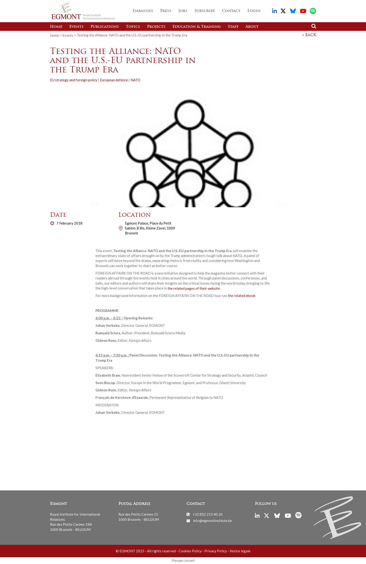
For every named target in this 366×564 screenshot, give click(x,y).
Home (56, 27)
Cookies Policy (190, 551)
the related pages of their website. (194, 288)
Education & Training (196, 27)
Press (165, 11)
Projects (156, 27)
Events (76, 27)
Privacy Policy (215, 551)
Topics (133, 27)
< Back (309, 35)
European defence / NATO (120, 80)
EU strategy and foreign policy (73, 80)
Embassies (143, 11)
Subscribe (204, 11)
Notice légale (240, 551)
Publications (105, 27)
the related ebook (241, 295)
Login (253, 11)
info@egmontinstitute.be (212, 520)
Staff (233, 27)
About (252, 27)
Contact (231, 11)
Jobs (182, 11)
